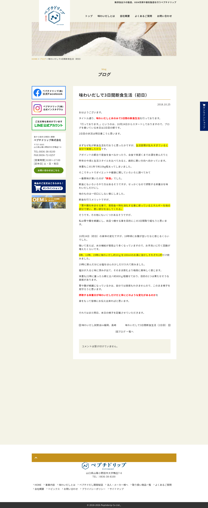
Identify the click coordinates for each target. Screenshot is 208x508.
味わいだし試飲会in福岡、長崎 (97, 325)
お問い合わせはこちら (49, 170)
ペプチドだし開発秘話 (91, 484)
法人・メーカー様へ (117, 484)
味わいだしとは (106, 16)
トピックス (54, 489)
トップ (89, 16)
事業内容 (50, 484)
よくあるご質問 (143, 16)
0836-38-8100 (47, 151)
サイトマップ (117, 489)
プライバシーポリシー (94, 489)
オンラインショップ (204, 116)
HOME (38, 484)
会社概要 (125, 16)
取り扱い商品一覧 (141, 484)
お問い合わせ (164, 16)
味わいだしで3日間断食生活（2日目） (148, 325)
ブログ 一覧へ (125, 331)
